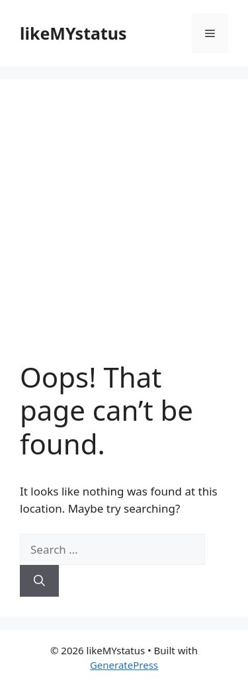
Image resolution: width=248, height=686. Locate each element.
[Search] (39, 581)
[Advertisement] (124, 230)
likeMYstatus (73, 33)
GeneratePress (124, 664)
